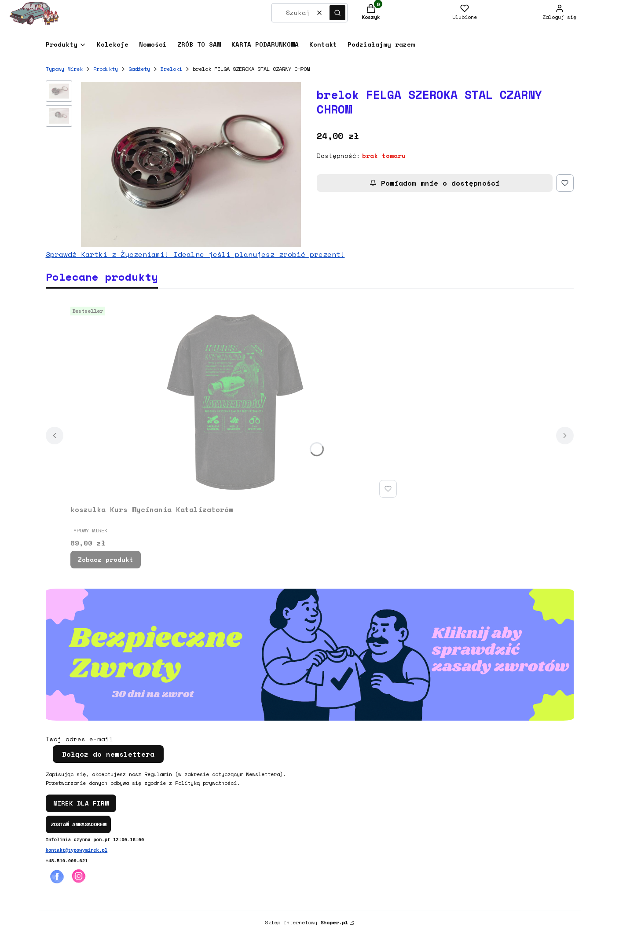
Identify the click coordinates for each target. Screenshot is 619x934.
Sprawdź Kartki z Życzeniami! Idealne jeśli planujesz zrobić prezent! (195, 254)
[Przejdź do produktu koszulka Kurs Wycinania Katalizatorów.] (235, 402)
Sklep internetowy (306, 922)
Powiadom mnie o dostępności (435, 183)
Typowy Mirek (64, 69)
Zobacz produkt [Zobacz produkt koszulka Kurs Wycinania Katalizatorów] (105, 559)
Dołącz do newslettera (108, 754)
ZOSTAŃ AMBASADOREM (78, 824)
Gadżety (139, 69)
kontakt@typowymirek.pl (77, 850)
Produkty (105, 69)
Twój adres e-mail (79, 739)
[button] (337, 12)
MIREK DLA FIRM (81, 803)
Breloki (171, 69)
